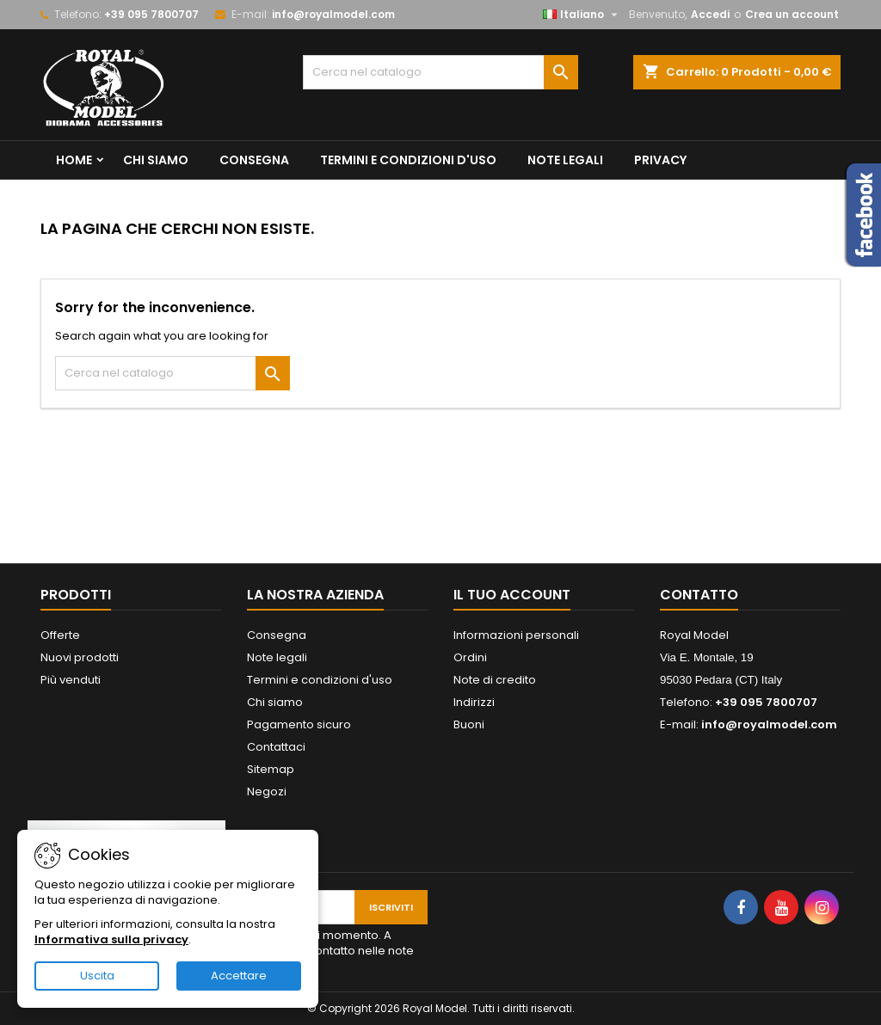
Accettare (239, 975)
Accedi (710, 14)
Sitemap (270, 769)
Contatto (699, 595)
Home (74, 160)
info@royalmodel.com (333, 14)
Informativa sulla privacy (111, 939)
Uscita (97, 975)
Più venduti (70, 680)
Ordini (470, 657)
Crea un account (792, 14)
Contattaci (276, 747)
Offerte (60, 635)
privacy (660, 160)
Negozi (266, 791)
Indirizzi (474, 702)
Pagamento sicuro (299, 724)
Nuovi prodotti (79, 657)
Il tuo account (511, 595)
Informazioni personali (516, 635)
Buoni (468, 724)
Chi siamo (155, 160)
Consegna (254, 160)
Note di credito (494, 680)
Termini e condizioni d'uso (408, 160)
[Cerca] (440, 72)
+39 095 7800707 (151, 14)
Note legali (565, 160)
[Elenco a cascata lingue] (582, 14)
